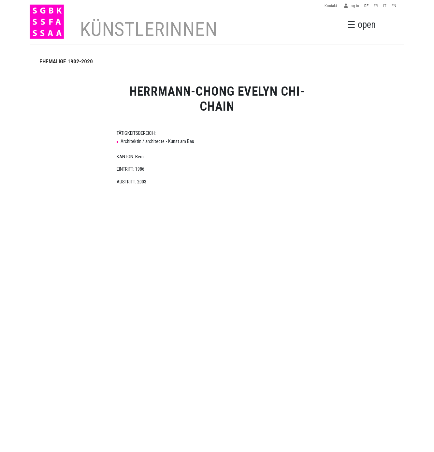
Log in (351, 5)
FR (376, 5)
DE (366, 5)
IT (384, 5)
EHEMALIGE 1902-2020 (66, 61)
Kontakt (332, 5)
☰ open (361, 24)
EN (394, 5)
